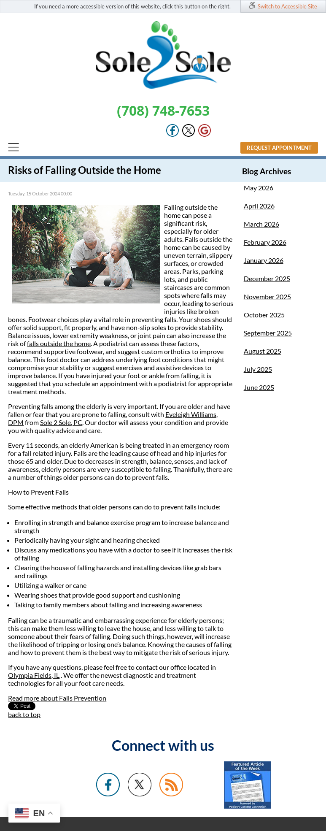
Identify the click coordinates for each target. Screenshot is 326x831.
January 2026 (263, 260)
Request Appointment (279, 147)
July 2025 (258, 369)
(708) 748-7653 (163, 110)
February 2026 (265, 242)
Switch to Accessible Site (287, 6)
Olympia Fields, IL (33, 675)
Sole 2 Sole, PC (61, 422)
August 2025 (262, 351)
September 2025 (268, 333)
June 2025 (259, 387)
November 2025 (267, 296)
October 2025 (264, 315)
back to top (24, 714)
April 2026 (259, 206)
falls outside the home (59, 343)
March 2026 (261, 224)
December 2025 (267, 278)
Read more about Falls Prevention (57, 698)
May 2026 (258, 188)
